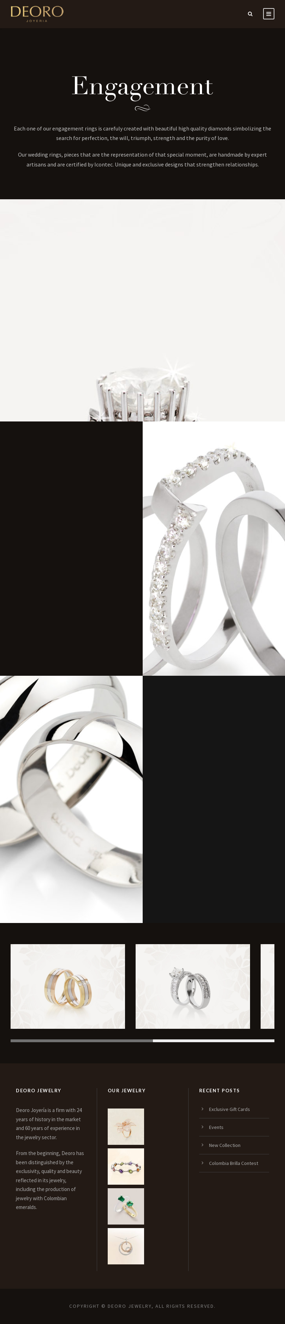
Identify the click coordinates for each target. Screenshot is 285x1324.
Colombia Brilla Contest (233, 1163)
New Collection (225, 1145)
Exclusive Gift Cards (229, 1109)
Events (216, 1127)
